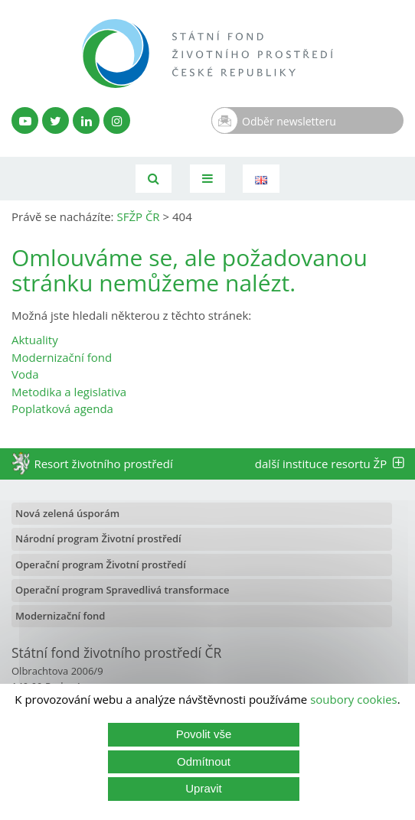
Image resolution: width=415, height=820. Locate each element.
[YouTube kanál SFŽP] (24, 120)
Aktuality (34, 339)
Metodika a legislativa (68, 391)
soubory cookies (353, 699)
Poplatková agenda (62, 408)
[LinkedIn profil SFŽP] (86, 120)
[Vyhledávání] (154, 178)
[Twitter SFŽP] (55, 120)
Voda (24, 374)
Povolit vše (204, 733)
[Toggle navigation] (207, 178)
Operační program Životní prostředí (100, 564)
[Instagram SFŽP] (116, 120)
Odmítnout (203, 761)
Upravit (203, 788)
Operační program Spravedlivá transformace (122, 590)
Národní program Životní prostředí (98, 538)
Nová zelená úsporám (67, 513)
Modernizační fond (61, 357)
